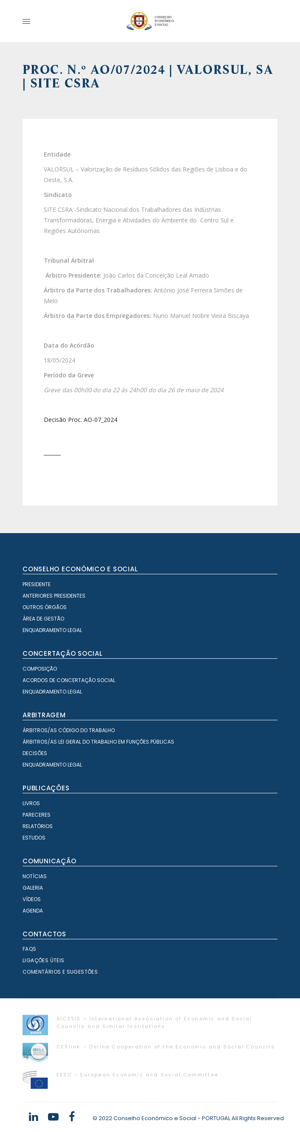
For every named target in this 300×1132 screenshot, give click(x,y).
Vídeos (32, 899)
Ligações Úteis (44, 960)
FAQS (30, 948)
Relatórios (38, 826)
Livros (31, 803)
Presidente (37, 584)
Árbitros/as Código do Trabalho (69, 730)
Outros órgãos (45, 607)
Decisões (35, 753)
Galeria (33, 887)
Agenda (33, 910)
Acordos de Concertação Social (69, 680)
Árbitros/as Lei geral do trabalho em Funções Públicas (98, 741)
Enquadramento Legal (52, 630)
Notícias (35, 876)
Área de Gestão (43, 618)
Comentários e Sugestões (60, 971)
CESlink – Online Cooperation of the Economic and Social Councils (166, 1046)
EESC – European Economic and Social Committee (137, 1074)
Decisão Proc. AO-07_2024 (80, 420)
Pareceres (37, 814)
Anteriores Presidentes (54, 595)
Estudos (34, 837)
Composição (40, 668)
